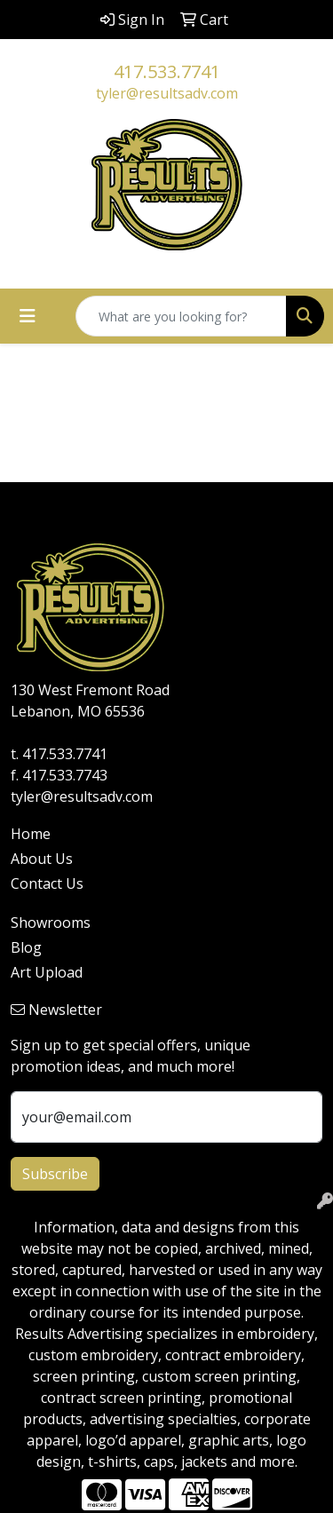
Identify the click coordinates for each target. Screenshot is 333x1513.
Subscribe (55, 1174)
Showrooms (51, 922)
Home (31, 834)
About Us (42, 858)
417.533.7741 (167, 71)
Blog (26, 947)
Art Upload (47, 972)
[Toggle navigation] (27, 316)
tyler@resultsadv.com (167, 93)
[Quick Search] (181, 316)
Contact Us (47, 883)
